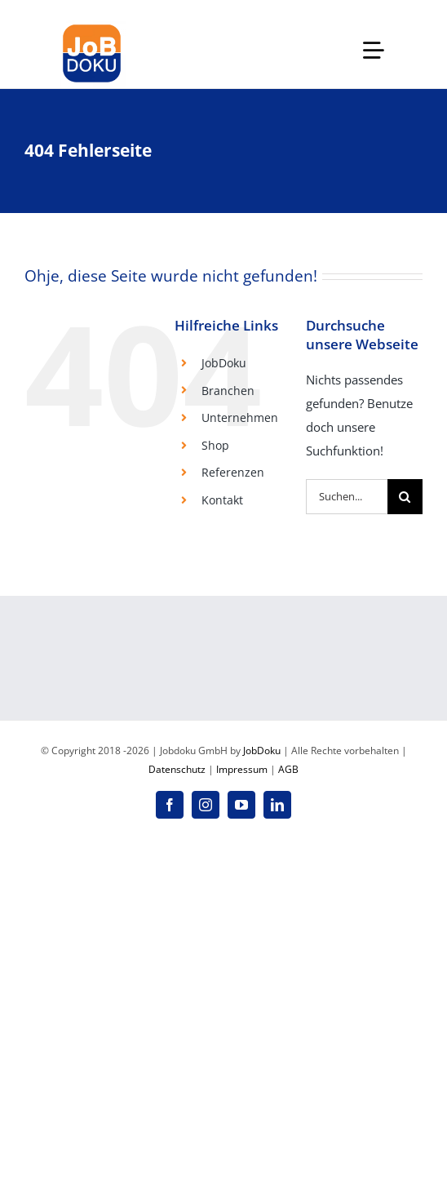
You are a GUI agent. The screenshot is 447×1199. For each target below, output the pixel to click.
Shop (215, 445)
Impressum (242, 769)
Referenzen (232, 472)
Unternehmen (239, 417)
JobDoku (223, 363)
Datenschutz (177, 769)
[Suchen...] (346, 496)
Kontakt (222, 500)
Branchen (227, 390)
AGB (288, 769)
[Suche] (405, 496)
